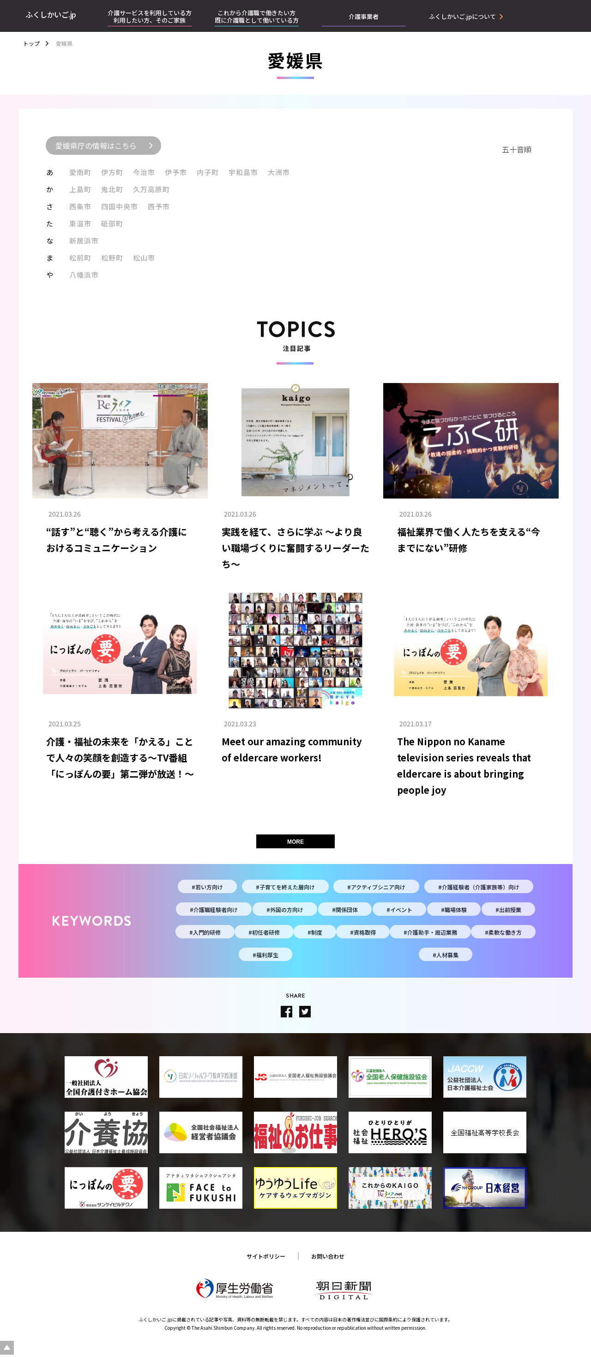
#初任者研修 (264, 932)
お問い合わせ (327, 1256)
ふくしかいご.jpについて (462, 16)
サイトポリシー (266, 1256)
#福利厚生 (265, 955)
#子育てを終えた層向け (285, 887)
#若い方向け (207, 887)
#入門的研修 (205, 932)
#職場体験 (454, 909)
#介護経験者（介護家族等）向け (478, 887)
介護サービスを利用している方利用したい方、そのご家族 (150, 16)
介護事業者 (364, 16)
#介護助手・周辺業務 (430, 932)
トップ (31, 43)
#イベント (399, 909)
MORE (295, 842)
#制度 (315, 932)
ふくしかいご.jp (50, 14)
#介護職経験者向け (214, 909)
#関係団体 (345, 909)
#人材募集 (445, 955)
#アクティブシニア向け (376, 887)
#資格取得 (363, 932)
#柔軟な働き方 (503, 932)
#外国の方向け (284, 909)
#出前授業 (508, 909)
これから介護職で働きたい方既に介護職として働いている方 (257, 16)
